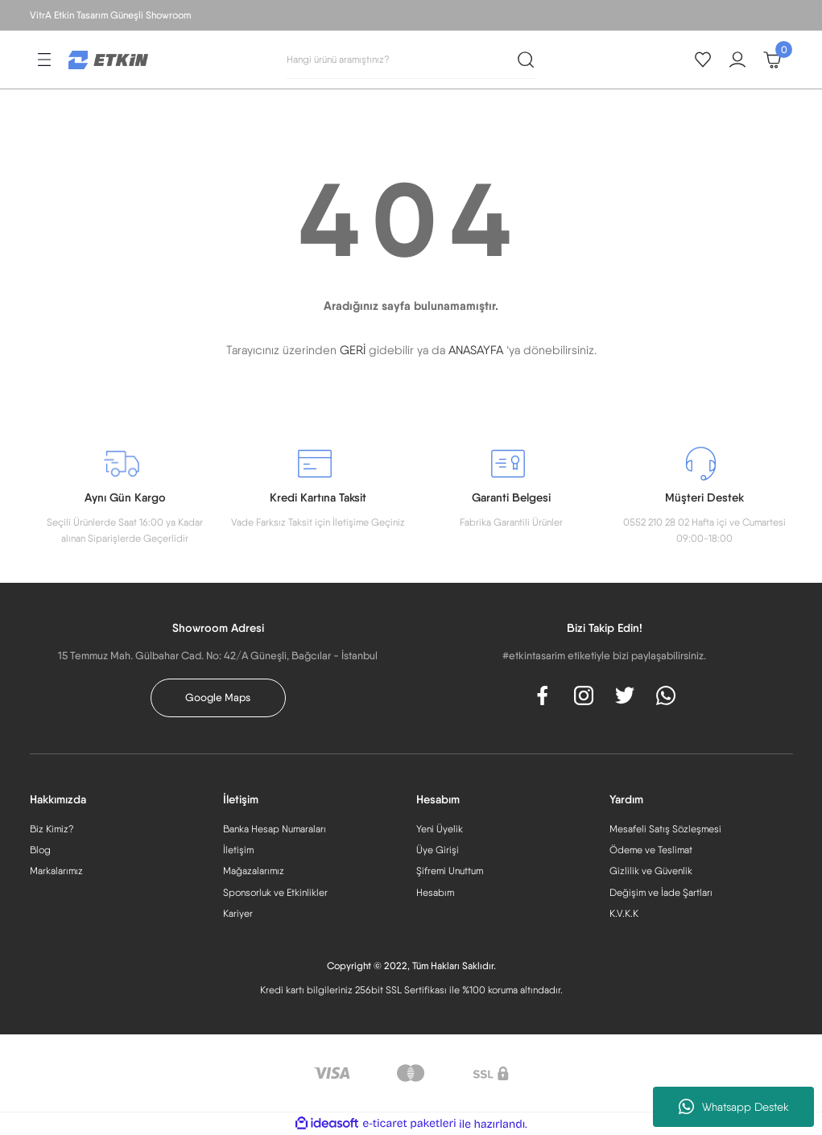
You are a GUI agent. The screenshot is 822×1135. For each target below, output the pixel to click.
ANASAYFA (475, 350)
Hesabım (435, 892)
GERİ (353, 350)
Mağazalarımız (253, 871)
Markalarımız (56, 871)
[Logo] (108, 58)
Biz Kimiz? (52, 829)
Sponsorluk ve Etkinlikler (275, 892)
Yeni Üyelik (439, 829)
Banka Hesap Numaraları (274, 829)
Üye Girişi (437, 850)
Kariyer (238, 913)
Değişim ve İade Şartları (661, 892)
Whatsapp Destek (734, 1107)
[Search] (411, 59)
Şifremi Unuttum (449, 871)
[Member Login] (737, 59)
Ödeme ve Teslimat (650, 850)
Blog (40, 850)
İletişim (238, 850)
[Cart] (772, 59)
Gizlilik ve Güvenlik (650, 871)
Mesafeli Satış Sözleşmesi (665, 829)
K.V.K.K (623, 913)
